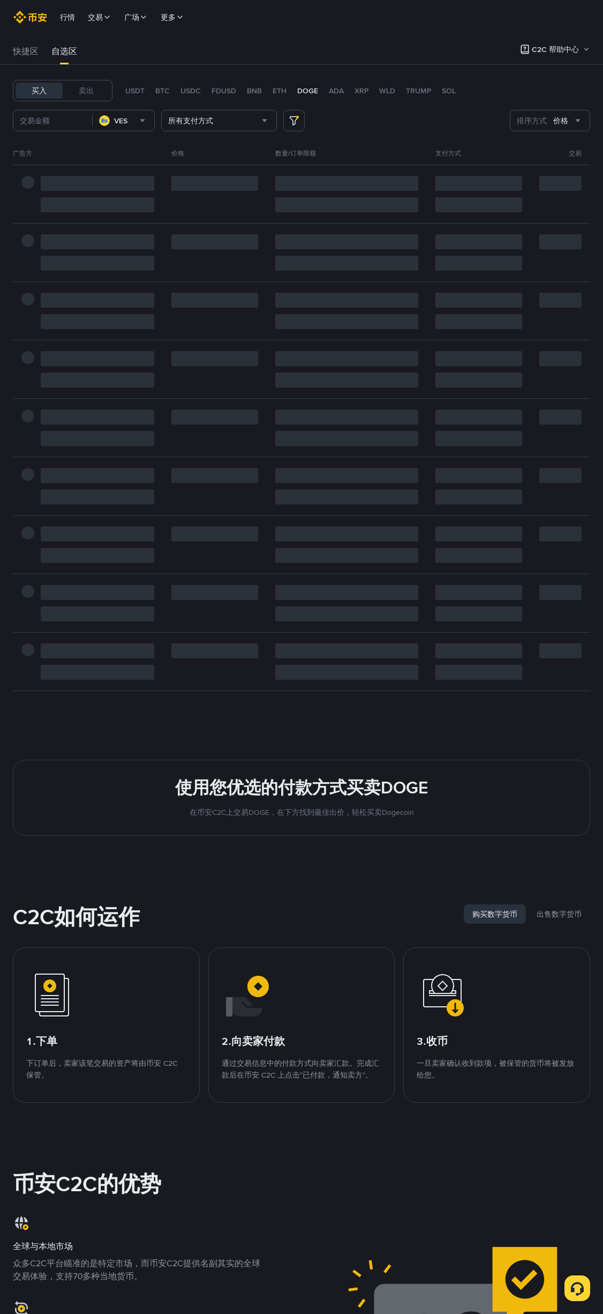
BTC (162, 90)
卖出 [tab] (86, 90)
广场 (136, 17)
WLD (387, 90)
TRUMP (418, 90)
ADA (336, 90)
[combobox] (123, 121)
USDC (190, 90)
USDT (135, 90)
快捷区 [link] (26, 51)
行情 (67, 17)
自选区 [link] (64, 51)
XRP (361, 90)
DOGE (307, 90)
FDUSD (224, 90)
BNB (254, 90)
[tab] (26, 51)
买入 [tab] (39, 90)
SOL (449, 90)
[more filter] (294, 120)
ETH (280, 90)
